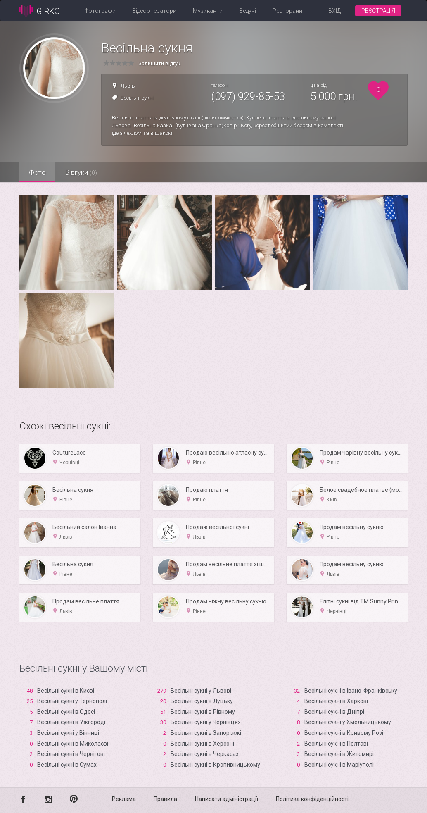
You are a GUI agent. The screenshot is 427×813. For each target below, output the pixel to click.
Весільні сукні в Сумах (67, 764)
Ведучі (247, 10)
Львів (128, 86)
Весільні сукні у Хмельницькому (347, 722)
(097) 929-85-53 (248, 96)
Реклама (124, 799)
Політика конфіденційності (312, 799)
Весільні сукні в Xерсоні (202, 743)
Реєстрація (378, 10)
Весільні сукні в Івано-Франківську (350, 690)
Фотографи (100, 10)
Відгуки (83, 172)
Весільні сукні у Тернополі (72, 701)
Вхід (334, 10)
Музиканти (208, 10)
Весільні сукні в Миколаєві (72, 743)
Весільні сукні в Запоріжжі (206, 733)
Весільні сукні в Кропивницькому (215, 764)
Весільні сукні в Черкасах (205, 754)
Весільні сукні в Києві (65, 690)
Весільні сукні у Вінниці (68, 733)
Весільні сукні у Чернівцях (206, 722)
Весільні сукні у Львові (201, 690)
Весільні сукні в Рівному (203, 711)
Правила (165, 799)
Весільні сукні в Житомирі (339, 754)
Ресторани (287, 10)
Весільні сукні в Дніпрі (334, 711)
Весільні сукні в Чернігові (71, 754)
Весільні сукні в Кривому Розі (343, 733)
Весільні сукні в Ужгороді (71, 722)
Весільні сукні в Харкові (336, 701)
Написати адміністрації (226, 799)
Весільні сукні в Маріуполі (339, 764)
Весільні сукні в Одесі (66, 711)
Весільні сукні (137, 98)
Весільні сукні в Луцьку (202, 701)
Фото (38, 172)
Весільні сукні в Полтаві (336, 743)
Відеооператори (154, 10)
